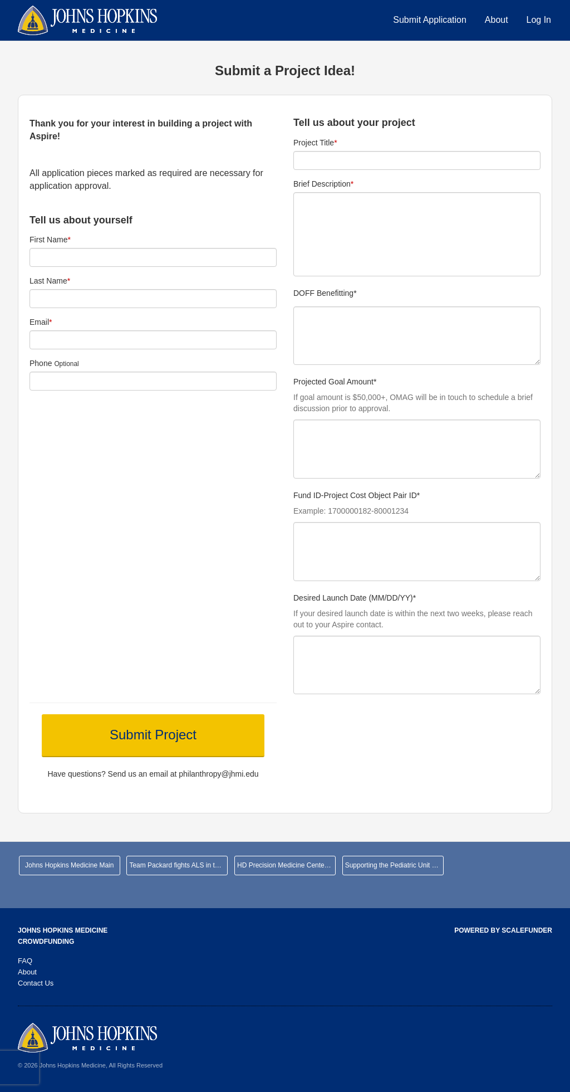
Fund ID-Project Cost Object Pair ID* (356, 495)
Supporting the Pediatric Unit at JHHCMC (394, 865)
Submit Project (153, 734)
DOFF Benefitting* (325, 293)
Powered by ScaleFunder (503, 930)
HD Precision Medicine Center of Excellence (286, 865)
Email (41, 322)
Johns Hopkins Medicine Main (69, 865)
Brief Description (323, 183)
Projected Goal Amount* (334, 382)
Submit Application (429, 20)
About (496, 20)
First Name (50, 239)
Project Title (315, 142)
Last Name (50, 280)
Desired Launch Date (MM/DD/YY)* (354, 598)
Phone (41, 363)
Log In (539, 20)
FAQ (25, 961)
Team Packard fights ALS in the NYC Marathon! (178, 865)
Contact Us (35, 983)
